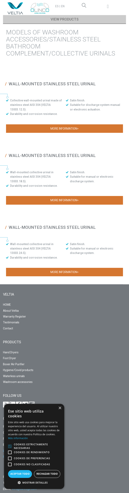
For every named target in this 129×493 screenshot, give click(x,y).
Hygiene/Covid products (18, 370)
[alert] (34, 446)
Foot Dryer (9, 358)
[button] (10, 446)
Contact (8, 328)
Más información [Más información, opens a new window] (18, 438)
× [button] (59, 408)
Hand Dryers (10, 352)
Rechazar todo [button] (47, 473)
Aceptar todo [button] (20, 473)
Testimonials (11, 322)
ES (57, 6)
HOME (7, 304)
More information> (64, 128)
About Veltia (11, 310)
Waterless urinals (14, 376)
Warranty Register (14, 316)
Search (85, 6)
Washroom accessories (18, 382)
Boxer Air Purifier (14, 364)
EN (62, 6)
